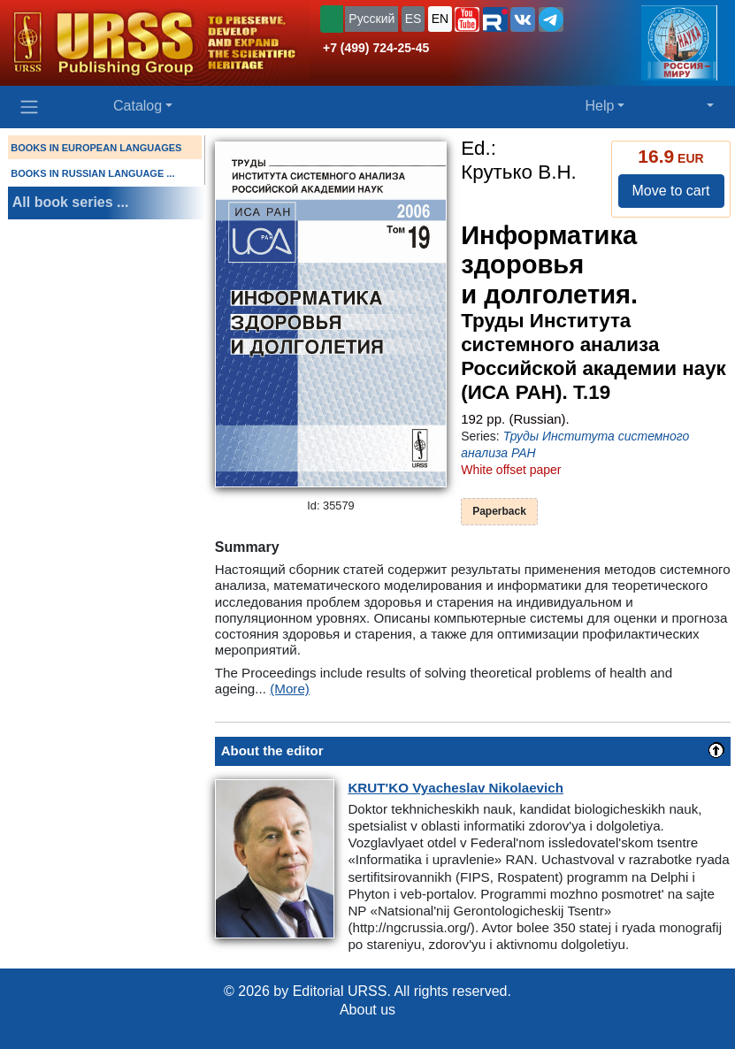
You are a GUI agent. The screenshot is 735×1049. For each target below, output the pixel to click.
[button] (467, 19)
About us (367, 1009)
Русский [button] (371, 18)
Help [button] (599, 105)
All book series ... (70, 202)
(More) (290, 688)
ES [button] (413, 18)
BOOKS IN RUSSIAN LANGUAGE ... (92, 173)
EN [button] (440, 18)
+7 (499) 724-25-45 (376, 48)
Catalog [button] (137, 105)
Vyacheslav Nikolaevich (455, 787)
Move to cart (670, 190)
